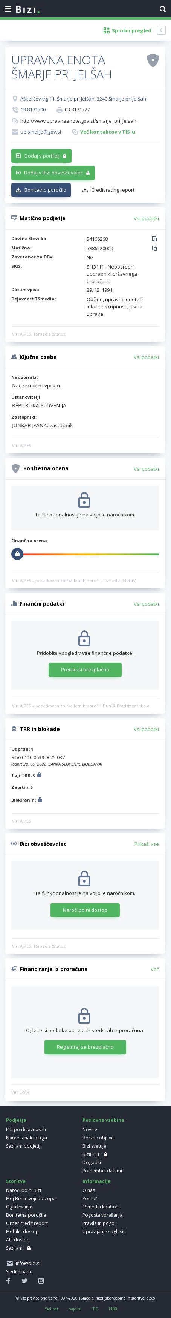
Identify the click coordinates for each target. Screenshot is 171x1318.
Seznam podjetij (23, 1146)
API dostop (18, 1240)
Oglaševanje (19, 1207)
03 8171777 (77, 109)
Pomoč (90, 1198)
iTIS (95, 1309)
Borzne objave (98, 1138)
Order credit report (27, 1223)
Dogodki (91, 1162)
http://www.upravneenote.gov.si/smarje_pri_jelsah (78, 120)
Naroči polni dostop (85, 910)
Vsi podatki (146, 218)
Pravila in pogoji (99, 1223)
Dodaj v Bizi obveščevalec (53, 172)
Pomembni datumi (102, 1171)
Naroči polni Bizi (23, 1190)
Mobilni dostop (22, 1231)
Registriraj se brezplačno (85, 1046)
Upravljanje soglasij (103, 1231)
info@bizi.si (27, 1263)
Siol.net (51, 1309)
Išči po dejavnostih (26, 1129)
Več (155, 969)
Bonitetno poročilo (45, 189)
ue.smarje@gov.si (40, 131)
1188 (112, 1309)
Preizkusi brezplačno (85, 669)
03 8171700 (33, 109)
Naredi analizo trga (26, 1138)
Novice (89, 1129)
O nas (88, 1190)
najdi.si (75, 1309)
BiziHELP (91, 1154)
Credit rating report (112, 189)
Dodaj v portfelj (42, 155)
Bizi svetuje (94, 1146)
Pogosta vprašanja (102, 1215)
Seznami (15, 1248)
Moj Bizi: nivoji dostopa (31, 1198)
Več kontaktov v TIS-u (107, 131)
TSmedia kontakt (100, 1207)
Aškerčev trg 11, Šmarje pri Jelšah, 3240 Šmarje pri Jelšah (83, 98)
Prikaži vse (146, 844)
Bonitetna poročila (26, 1215)
